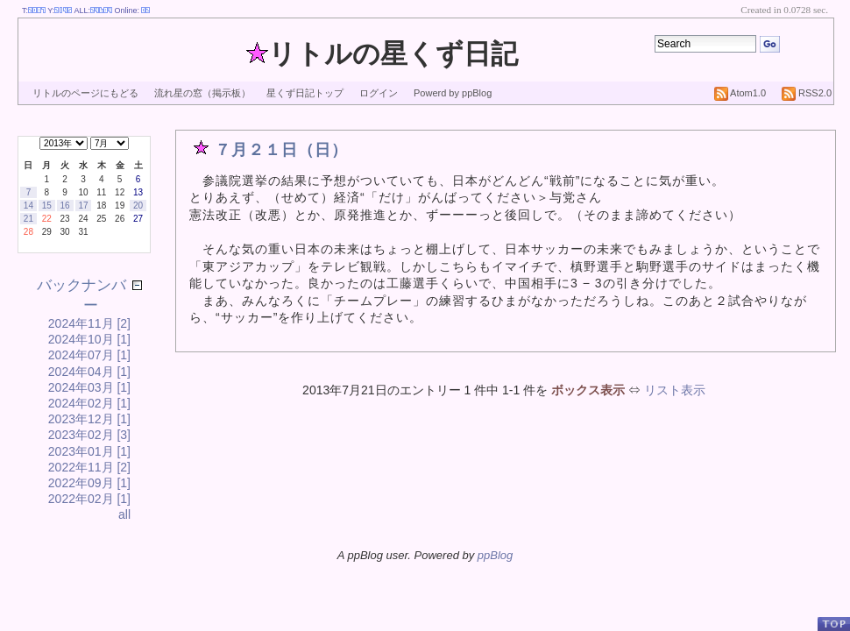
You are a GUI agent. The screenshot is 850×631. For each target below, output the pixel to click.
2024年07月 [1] (89, 355)
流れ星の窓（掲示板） (202, 93)
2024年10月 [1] (89, 339)
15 (47, 205)
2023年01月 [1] (89, 451)
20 (138, 205)
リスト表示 (674, 390)
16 (65, 205)
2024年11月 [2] (89, 323)
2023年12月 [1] (89, 419)
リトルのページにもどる (85, 93)
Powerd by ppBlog (453, 93)
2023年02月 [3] (89, 435)
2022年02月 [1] (89, 499)
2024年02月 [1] (89, 403)
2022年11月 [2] (89, 467)
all (124, 514)
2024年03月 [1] (89, 387)
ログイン (378, 93)
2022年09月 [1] (89, 483)
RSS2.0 (807, 93)
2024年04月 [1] (89, 372)
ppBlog (495, 555)
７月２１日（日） (281, 150)
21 (28, 218)
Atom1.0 (740, 93)
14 (28, 205)
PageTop (833, 623)
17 (83, 205)
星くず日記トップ (305, 93)
